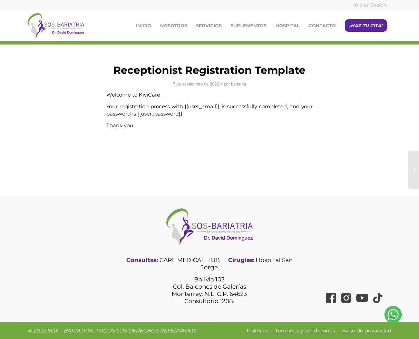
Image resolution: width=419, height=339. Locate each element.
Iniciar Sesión (370, 5)
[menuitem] (368, 5)
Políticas (258, 330)
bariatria (238, 84)
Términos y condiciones (305, 330)
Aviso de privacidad (366, 330)
